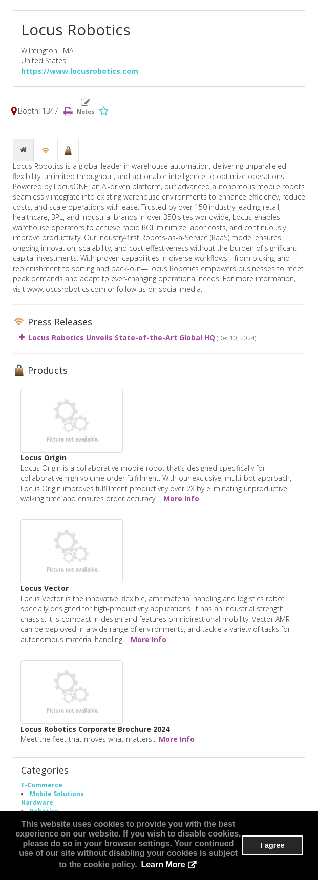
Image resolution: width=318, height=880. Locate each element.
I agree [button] (272, 845)
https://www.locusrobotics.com (79, 71)
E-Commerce (41, 785)
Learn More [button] (163, 864)
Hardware (37, 802)
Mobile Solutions (57, 793)
